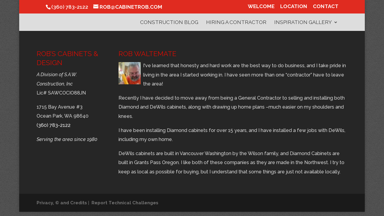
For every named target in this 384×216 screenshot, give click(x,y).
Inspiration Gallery (303, 22)
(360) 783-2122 (53, 125)
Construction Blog (169, 22)
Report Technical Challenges (125, 203)
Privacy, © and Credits (62, 203)
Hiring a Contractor (236, 22)
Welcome (261, 6)
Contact (325, 6)
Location (293, 6)
